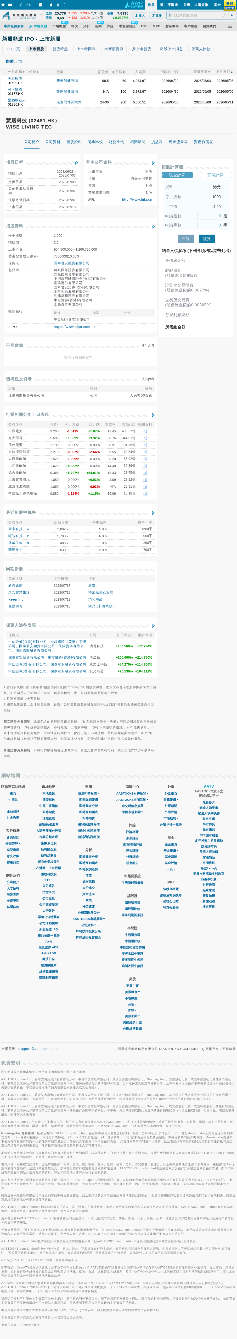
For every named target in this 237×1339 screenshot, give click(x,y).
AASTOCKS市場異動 (89, 919)
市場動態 (132, 998)
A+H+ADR (48, 953)
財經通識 (209, 885)
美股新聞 (132, 1016)
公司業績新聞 (48, 904)
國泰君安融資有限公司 (72, 263)
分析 (132, 1004)
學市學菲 (209, 830)
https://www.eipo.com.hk (75, 327)
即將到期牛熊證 (132, 960)
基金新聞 (171, 857)
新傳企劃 (15, 585)
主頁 (13, 793)
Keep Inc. (16, 599)
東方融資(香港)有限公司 (67, 657)
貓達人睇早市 (208, 808)
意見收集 (13, 856)
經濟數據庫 (48, 965)
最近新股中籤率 (21, 512)
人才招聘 (13, 888)
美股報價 (132, 992)
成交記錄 (88, 881)
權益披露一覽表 (49, 935)
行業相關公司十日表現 (27, 414)
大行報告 (48, 911)
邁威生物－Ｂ (19, 543)
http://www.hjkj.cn (137, 199)
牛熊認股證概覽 (132, 883)
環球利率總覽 (48, 977)
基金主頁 (171, 844)
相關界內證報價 (89, 837)
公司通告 (48, 886)
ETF (49, 880)
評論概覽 (132, 832)
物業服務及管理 (100, 592)
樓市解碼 (209, 907)
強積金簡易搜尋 (171, 895)
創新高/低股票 (48, 824)
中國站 (13, 799)
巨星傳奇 (15, 606)
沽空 (88, 875)
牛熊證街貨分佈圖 (132, 947)
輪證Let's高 (209, 868)
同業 (88, 900)
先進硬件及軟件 (69, 102)
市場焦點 (209, 863)
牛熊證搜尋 (132, 935)
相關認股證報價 (89, 824)
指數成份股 (48, 843)
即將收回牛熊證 (132, 953)
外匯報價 (171, 799)
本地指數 (48, 793)
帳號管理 (13, 843)
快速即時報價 (88, 793)
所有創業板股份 (49, 862)
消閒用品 (95, 599)
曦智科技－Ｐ (19, 536)
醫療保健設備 (67, 80)
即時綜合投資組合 (88, 937)
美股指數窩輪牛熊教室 (208, 874)
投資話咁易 (209, 846)
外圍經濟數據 (132, 1028)
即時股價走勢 (88, 869)
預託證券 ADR (49, 947)
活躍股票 (48, 818)
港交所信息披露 (132, 806)
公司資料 (88, 925)
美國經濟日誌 (132, 1022)
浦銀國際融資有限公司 (33, 650)
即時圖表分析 (88, 806)
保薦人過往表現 (21, 625)
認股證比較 (132, 909)
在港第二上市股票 (48, 868)
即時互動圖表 (88, 812)
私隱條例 (13, 907)
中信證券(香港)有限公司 (27, 642)
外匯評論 (132, 857)
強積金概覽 (171, 889)
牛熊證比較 (132, 941)
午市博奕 (209, 824)
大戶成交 (88, 888)
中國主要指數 (48, 806)
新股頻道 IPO (48, 929)
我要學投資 (209, 879)
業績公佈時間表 (49, 917)
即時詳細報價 (88, 799)
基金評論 (132, 850)
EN (29, 5)
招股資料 (14, 226)
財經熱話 (209, 857)
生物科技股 (48, 874)
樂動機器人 (17, 100)
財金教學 (13, 817)
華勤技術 (15, 550)
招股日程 (14, 162)
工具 (171, 869)
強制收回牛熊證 (132, 966)
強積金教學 (171, 907)
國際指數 (48, 799)
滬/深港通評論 (132, 844)
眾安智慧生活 (19, 592)
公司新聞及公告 (89, 912)
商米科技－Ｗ (19, 529)
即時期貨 (48, 812)
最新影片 (209, 802)
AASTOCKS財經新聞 (132, 793)
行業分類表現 (48, 837)
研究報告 (132, 863)
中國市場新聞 (132, 812)
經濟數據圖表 (48, 971)
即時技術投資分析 (88, 931)
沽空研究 (48, 892)
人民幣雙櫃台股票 (48, 831)
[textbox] (201, 15)
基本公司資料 (99, 162)
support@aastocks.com (38, 1049)
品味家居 (209, 890)
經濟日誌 (48, 959)
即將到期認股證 (132, 915)
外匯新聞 (171, 806)
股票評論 (132, 838)
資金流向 (88, 894)
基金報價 (171, 850)
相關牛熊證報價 (89, 831)
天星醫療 (15, 79)
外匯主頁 (171, 793)
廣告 (92, 585)
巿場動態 (171, 818)
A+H (48, 941)
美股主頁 (132, 986)
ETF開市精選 (209, 835)
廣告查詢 (13, 894)
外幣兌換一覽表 (171, 824)
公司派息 (48, 898)
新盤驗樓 (209, 896)
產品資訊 (13, 811)
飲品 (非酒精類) (101, 606)
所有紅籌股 (48, 855)
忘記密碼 (13, 850)
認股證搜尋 (132, 902)
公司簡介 (13, 882)
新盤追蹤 (209, 901)
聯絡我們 (13, 862)
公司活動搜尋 (48, 923)
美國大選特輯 (208, 852)
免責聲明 (13, 901)
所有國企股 (48, 849)
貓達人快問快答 (209, 813)
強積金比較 (171, 901)
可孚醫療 (15, 89)
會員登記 (13, 837)
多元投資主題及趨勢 (209, 841)
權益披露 (88, 906)
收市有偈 (209, 819)
